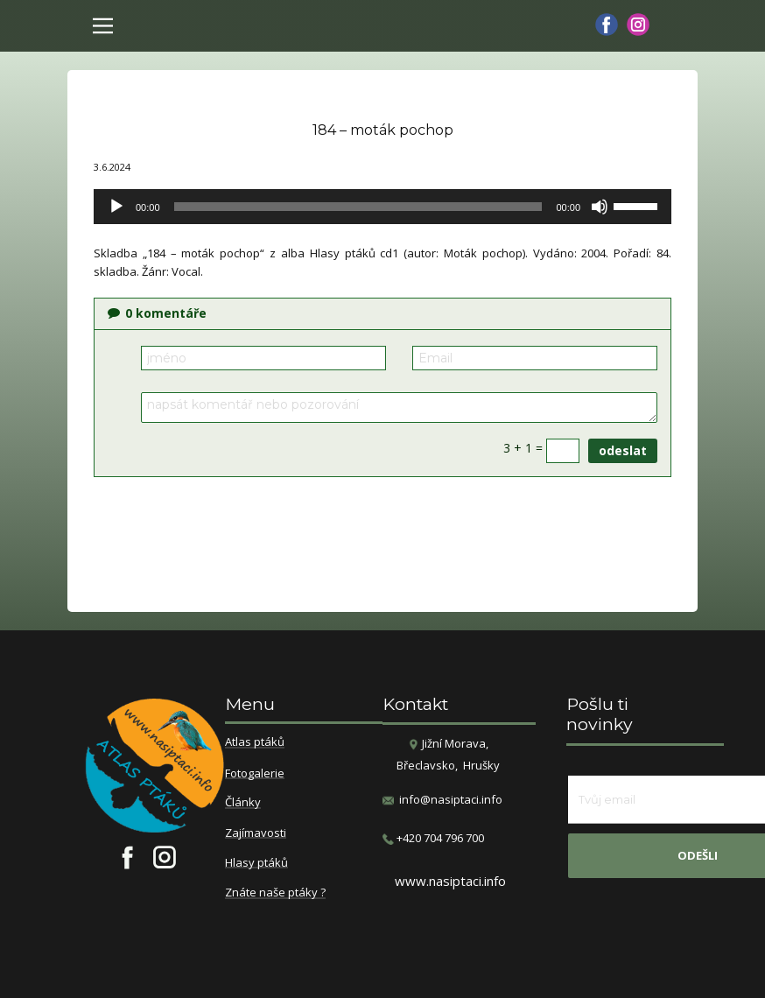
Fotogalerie (254, 774)
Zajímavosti (255, 833)
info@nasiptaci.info (450, 799)
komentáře (157, 313)
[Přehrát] (116, 206)
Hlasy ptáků (256, 863)
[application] (382, 206)
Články (243, 803)
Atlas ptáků (254, 742)
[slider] (358, 206)
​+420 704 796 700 (433, 838)
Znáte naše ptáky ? (275, 893)
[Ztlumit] (599, 206)
